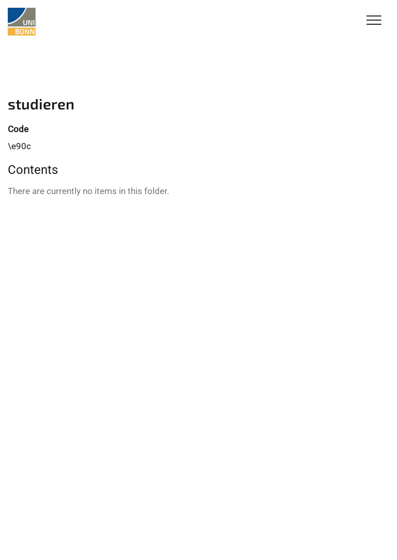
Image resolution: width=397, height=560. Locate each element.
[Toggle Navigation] (374, 20)
